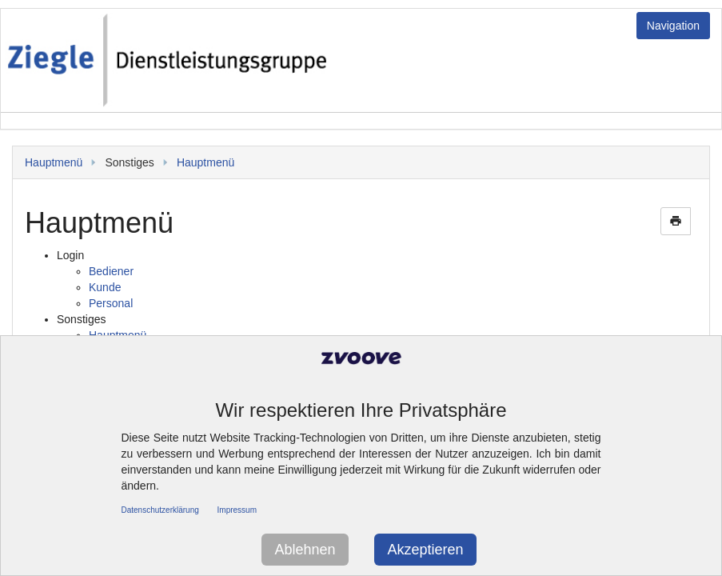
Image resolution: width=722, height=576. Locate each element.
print (675, 220)
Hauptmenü (53, 162)
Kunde (105, 287)
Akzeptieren (425, 550)
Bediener (111, 271)
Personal (111, 303)
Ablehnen (304, 550)
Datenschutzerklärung (160, 510)
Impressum (237, 510)
